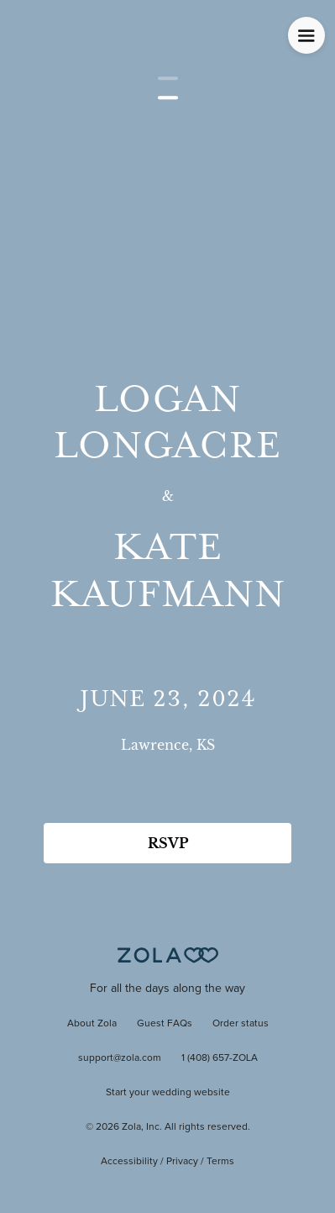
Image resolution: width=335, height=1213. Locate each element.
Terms (220, 1162)
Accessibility (129, 1162)
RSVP (168, 843)
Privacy (182, 1162)
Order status (240, 1024)
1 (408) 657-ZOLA (219, 1058)
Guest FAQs (164, 1024)
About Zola (92, 1024)
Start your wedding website (168, 1093)
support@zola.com (119, 1058)
